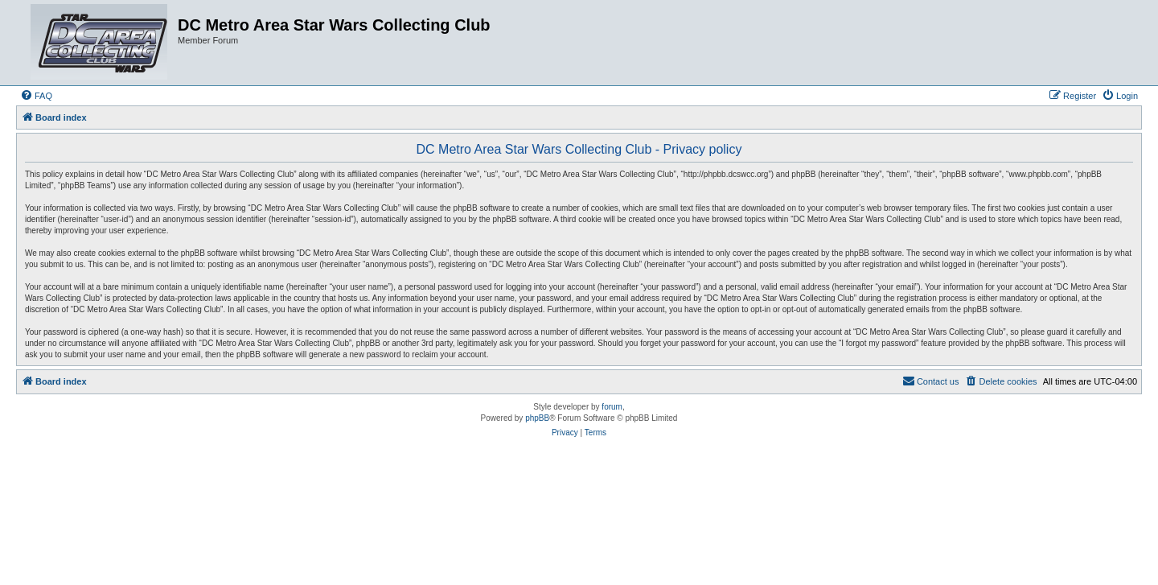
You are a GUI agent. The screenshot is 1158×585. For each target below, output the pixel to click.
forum (612, 406)
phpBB (537, 418)
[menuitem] (36, 95)
